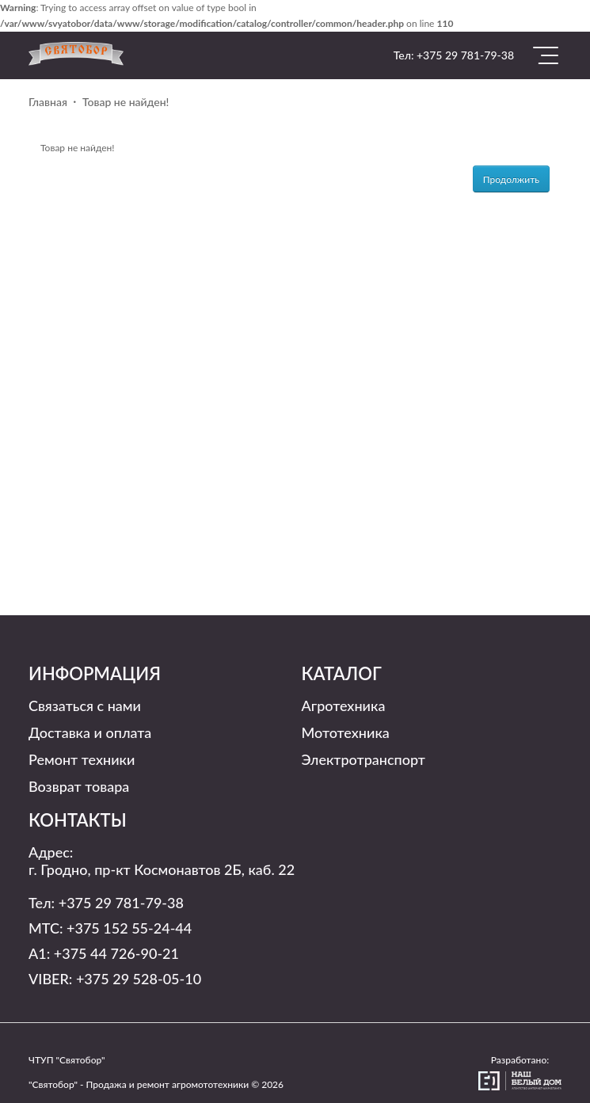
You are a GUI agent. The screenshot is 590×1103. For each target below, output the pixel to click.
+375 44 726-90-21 (116, 953)
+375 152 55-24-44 (129, 928)
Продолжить (511, 179)
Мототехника (346, 732)
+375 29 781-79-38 (465, 55)
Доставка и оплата (90, 732)
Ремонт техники (82, 759)
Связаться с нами (85, 705)
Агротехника (344, 705)
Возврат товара (79, 786)
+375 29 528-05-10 (138, 978)
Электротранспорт (363, 759)
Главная (48, 101)
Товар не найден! (125, 101)
